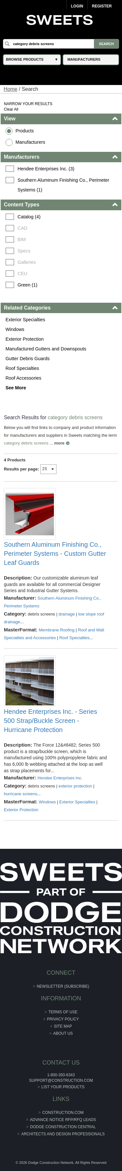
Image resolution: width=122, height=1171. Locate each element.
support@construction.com (61, 1080)
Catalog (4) (28, 216)
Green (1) (27, 284)
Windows (14, 329)
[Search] (61, 44)
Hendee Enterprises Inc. (59, 777)
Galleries (26, 262)
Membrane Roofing (57, 630)
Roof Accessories (23, 378)
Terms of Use (62, 1012)
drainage (66, 614)
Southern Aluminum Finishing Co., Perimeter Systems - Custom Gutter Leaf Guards (55, 553)
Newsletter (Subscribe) (63, 986)
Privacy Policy (63, 1019)
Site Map (63, 1026)
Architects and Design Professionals (63, 1134)
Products (24, 130)
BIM (21, 239)
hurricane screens (20, 793)
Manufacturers (30, 142)
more (59, 443)
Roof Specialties (22, 368)
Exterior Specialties (25, 319)
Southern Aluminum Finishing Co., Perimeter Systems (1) (63, 184)
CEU (22, 273)
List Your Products (63, 1087)
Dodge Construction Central (63, 1127)
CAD (22, 228)
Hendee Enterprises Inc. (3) (45, 168)
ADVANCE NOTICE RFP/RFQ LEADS (63, 1119)
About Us (63, 1033)
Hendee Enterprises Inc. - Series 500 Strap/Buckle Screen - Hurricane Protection (50, 720)
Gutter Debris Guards (27, 358)
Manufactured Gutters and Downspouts (45, 348)
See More (15, 387)
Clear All (11, 109)
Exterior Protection (24, 339)
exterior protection (75, 786)
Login (77, 6)
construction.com (63, 1112)
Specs (23, 250)
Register (102, 6)
